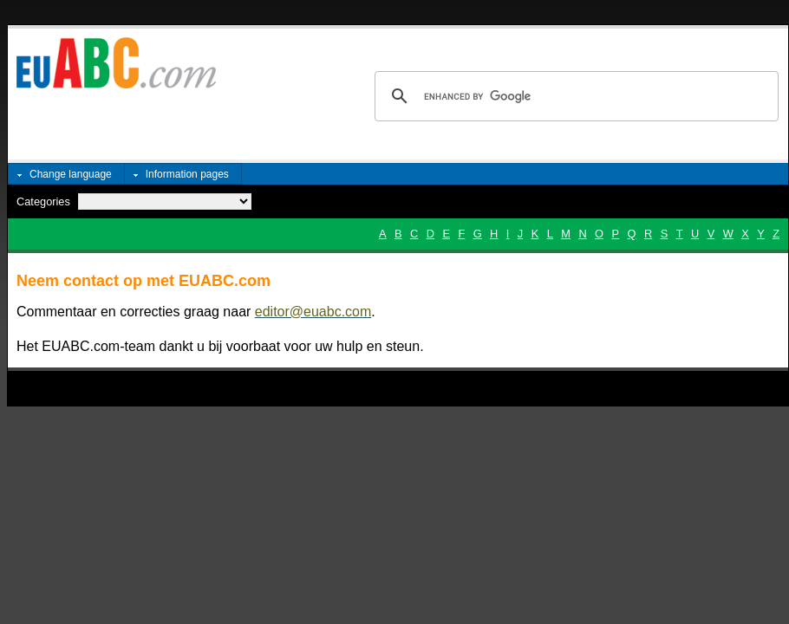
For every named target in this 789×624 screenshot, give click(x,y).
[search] (574, 96)
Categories (43, 201)
